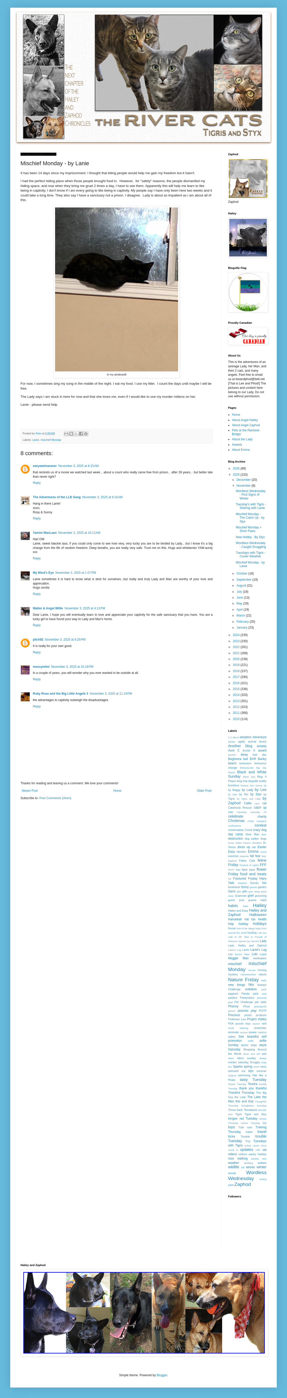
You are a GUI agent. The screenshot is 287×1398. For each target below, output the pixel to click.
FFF (263, 865)
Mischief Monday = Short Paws (248, 529)
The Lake (254, 1097)
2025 (237, 474)
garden (262, 887)
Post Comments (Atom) (55, 798)
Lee (230, 954)
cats (230, 811)
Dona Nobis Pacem (239, 842)
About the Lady (242, 439)
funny (245, 887)
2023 (237, 641)
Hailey (259, 905)
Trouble (245, 1136)
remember (260, 1027)
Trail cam (245, 1127)
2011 (237, 713)
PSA (231, 1023)
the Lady (240, 1097)
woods (232, 1173)
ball (245, 759)
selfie (250, 1040)
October (242, 573)
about (236, 737)
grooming (260, 895)
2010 (237, 719)
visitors (243, 1154)
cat (264, 803)
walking (242, 1158)
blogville (253, 781)
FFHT (231, 869)
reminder (233, 1032)
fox (229, 878)
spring (248, 1066)
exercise (233, 856)
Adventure (259, 737)
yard (230, 1184)
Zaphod (242, 1184)
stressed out (236, 1070)
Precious (234, 1015)
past (264, 993)
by (265, 785)
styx (250, 1071)
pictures (243, 1011)
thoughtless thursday (253, 1105)
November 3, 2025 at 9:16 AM (102, 497)
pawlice (232, 997)
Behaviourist (246, 767)
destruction (235, 838)
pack (263, 989)
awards (232, 754)
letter (247, 954)
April (240, 609)
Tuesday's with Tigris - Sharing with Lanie (251, 506)
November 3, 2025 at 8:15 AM (78, 466)
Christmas (236, 821)
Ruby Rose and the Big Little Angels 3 (60, 693)
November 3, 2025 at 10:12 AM (79, 533)
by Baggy (234, 789)
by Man (232, 794)
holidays (259, 924)
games (253, 887)
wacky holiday (257, 1154)
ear (254, 847)
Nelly (263, 980)
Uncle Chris (259, 1145)
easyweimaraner (45, 466)
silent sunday (246, 1058)
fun (264, 883)
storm (256, 1066)
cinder (251, 821)
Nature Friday (243, 979)
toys (231, 1127)
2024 (237, 635)
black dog (249, 776)
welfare (262, 1162)
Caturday (242, 812)
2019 (237, 665)
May (240, 603)
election (241, 851)
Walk (231, 1158)
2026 (237, 468)
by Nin (243, 794)
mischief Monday (50, 439)
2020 (237, 659)
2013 (237, 701)
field (238, 869)
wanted (255, 1158)
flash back (248, 869)
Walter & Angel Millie (48, 608)
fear (258, 856)
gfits (239, 891)
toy (264, 1122)
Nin (251, 985)
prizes (248, 1015)
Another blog (240, 746)
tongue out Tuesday (242, 1118)
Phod (246, 1006)
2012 (237, 707)
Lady (263, 941)
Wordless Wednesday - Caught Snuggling (251, 544)
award (262, 750)
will (242, 1167)
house (231, 928)
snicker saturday (238, 1062)
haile (245, 906)
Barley (262, 759)
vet (264, 1150)
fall (252, 856)
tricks (231, 1136)
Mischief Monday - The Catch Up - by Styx (250, 517)
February (243, 621)
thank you (246, 1088)
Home (117, 790)
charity (262, 816)
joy (248, 941)
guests (252, 900)
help (231, 924)
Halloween (257, 915)
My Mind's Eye (43, 573)
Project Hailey (256, 1019)
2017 (237, 677)
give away (254, 891)
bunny (259, 785)
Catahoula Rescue (240, 807)
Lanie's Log (258, 950)
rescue (244, 1032)
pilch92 (38, 639)
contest (260, 825)
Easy (231, 851)
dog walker (252, 838)
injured (242, 941)
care (257, 803)
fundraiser (234, 887)
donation (257, 842)
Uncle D (233, 1150)
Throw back (235, 1109)
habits (233, 906)
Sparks (237, 1066)
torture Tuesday (250, 1123)
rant (264, 1023)
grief (250, 896)
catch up (260, 807)
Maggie (233, 958)
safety (231, 1036)
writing (262, 1179)
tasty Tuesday (253, 1080)
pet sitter (260, 1002)
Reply (37, 483)
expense (244, 856)
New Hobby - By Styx (250, 537)
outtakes (251, 989)
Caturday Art (258, 812)
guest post (236, 900)
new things (236, 985)
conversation (236, 829)
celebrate (235, 816)
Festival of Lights (249, 865)
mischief (235, 964)
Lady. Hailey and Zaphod (247, 945)
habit (263, 900)
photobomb (260, 1006)
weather (233, 1163)
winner (250, 1167)
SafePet (262, 1032)
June (240, 597)
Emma (253, 851)
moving (262, 970)
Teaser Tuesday (237, 1084)
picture (231, 1010)
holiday (243, 924)
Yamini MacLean (45, 533)
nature (262, 974)
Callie (248, 803)
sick (264, 1053)
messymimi (41, 667)
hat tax (249, 919)
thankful (261, 1088)
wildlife (233, 1167)
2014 (237, 695)
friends (254, 882)
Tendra (252, 1084)
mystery (233, 974)
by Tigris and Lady (249, 798)
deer (264, 834)
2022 (237, 647)
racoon (256, 1023)
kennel (255, 941)
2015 (237, 689)
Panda (246, 993)
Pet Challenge (243, 1002)
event (263, 851)
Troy (247, 1141)
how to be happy (246, 928)
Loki (255, 954)
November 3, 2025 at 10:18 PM (72, 667)
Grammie (240, 895)
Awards (237, 444)
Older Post (204, 790)
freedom (242, 883)
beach (232, 763)
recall (231, 1028)
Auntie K (249, 750)
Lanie (35, 439)
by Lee (260, 790)
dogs (263, 838)
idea (246, 936)
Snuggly (255, 1062)
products (261, 1015)
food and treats (253, 874)
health (262, 919)
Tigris (238, 1114)
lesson (238, 954)
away (244, 754)
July (240, 591)
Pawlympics (247, 997)
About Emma (241, 450)
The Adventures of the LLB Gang (57, 497)
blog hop (242, 781)
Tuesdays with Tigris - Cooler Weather (250, 554)
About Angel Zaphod (246, 425)
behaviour (245, 763)
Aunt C (234, 750)
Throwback (250, 1109)
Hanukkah (235, 919)
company (261, 821)
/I (228, 737)
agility (241, 741)
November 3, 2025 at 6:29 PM (65, 639)
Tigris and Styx (255, 1114)
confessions (234, 825)
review (253, 1032)
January (242, 627)
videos (232, 1154)
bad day (259, 754)
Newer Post (30, 790)
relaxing (244, 1028)
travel (262, 1132)
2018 (237, 671)
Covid (248, 829)
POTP (262, 1010)
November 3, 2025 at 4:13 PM (85, 608)
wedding (248, 1163)
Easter (262, 847)
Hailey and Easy (238, 910)
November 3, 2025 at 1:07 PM (75, 573)
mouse (252, 970)
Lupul (263, 954)
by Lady (247, 790)
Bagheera (234, 759)
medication (259, 958)
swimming (244, 1075)
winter (261, 1167)
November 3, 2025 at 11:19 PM (111, 693)
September (244, 579)
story (263, 1066)
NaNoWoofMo (248, 974)
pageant (233, 993)
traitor (249, 1131)
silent (231, 1058)
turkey (247, 1145)
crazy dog (259, 830)
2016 (237, 683)
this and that (244, 1101)
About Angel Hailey (245, 420)
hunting (252, 932)
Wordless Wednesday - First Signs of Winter (250, 494)
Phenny (233, 1006)
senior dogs (249, 1045)
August (242, 585)
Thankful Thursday (241, 1092)
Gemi (231, 891)
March (241, 615)
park (255, 993)
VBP (257, 1150)
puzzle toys (242, 1023)
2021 (237, 653)
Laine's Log (234, 949)
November (244, 485)
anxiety (261, 746)
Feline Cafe (247, 860)
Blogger (162, 1375)
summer (261, 1070)
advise (231, 741)
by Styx (256, 794)
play (254, 1011)
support (232, 1075)
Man (246, 958)
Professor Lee (237, 1019)
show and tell (251, 1053)
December (244, 480)
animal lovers (257, 741)
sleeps (262, 1058)
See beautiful (249, 1036)
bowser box (247, 785)
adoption (245, 737)
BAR (253, 759)
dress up (244, 847)
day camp (235, 834)
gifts (245, 891)
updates (246, 1149)
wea (264, 1158)
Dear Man (252, 834)
